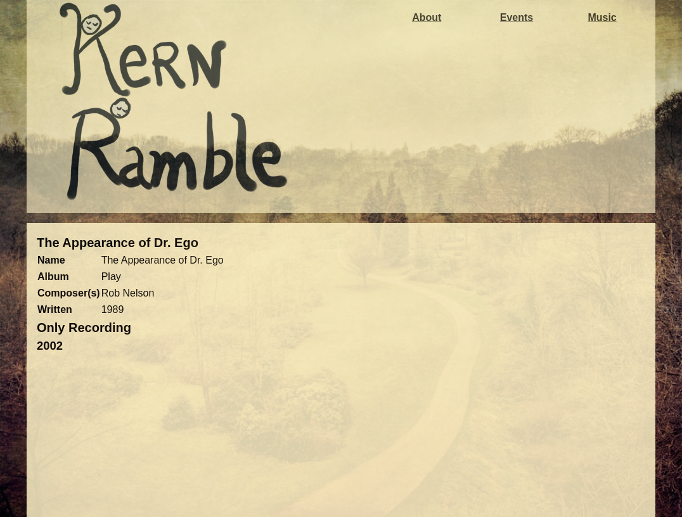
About (426, 17)
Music (602, 17)
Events (516, 17)
